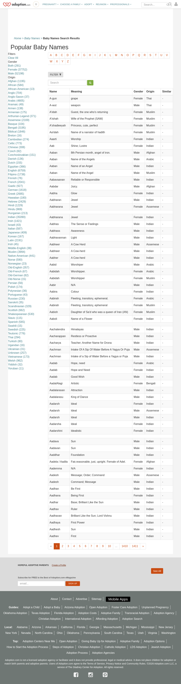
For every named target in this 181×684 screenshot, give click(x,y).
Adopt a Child (31, 607)
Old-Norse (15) (17, 279)
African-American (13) (21, 88)
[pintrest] (105, 675)
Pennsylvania (92, 633)
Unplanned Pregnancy (155, 607)
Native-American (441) (21, 255)
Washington (168, 633)
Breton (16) (15, 135)
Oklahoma (73, 633)
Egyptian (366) (17, 166)
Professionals (120, 4)
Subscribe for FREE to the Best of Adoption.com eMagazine (47, 577)
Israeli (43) (14, 224)
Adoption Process (77, 652)
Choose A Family (71, 4)
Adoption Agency (164, 613)
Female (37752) (17, 69)
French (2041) (16, 182)
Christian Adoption (50, 618)
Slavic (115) (15, 318)
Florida (81, 627)
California (67, 627)
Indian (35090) (17, 217)
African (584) (16, 85)
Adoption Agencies (103, 652)
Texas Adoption (40, 613)
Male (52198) (16, 73)
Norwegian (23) (17, 263)
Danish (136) (16, 158)
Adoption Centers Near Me (39, 641)
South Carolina (113, 633)
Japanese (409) (17, 232)
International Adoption (78, 618)
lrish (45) (13, 244)
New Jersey (166, 627)
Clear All (13, 57)
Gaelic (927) (15, 186)
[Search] (170, 4)
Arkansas (51, 627)
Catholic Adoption (115, 647)
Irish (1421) (15, 221)
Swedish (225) (16, 329)
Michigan (131, 627)
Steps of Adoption (63, 647)
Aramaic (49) (16, 104)
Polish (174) (15, 286)
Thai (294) (14, 337)
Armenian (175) (17, 112)
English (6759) (17, 170)
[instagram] (91, 675)
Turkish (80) (15, 341)
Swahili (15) (15, 325)
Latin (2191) (15, 240)
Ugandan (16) (16, 345)
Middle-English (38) (19, 248)
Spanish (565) (16, 321)
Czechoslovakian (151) (22, 154)
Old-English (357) (18, 267)
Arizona (36, 627)
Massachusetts (112, 627)
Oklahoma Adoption (15, 613)
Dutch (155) (15, 162)
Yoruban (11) (16, 368)
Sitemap (97, 599)
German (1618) (17, 189)
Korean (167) (16, 236)
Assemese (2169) (18, 120)
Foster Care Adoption (124, 607)
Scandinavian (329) (19, 306)
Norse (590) (15, 259)
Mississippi (147, 627)
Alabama (22, 627)
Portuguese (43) (18, 294)
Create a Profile (59, 565)
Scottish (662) (16, 310)
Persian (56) (15, 283)
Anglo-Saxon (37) (18, 96)
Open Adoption (98, 607)
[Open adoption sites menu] (36, 4)
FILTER (55, 74)
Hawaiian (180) (17, 197)
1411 (135, 546)
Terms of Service (96, 663)
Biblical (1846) (16, 131)
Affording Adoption (107, 618)
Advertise (81, 599)
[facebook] (77, 675)
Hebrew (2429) (17, 201)
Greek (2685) (16, 193)
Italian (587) (15, 228)
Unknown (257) (17, 352)
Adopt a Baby (52, 607)
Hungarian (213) (18, 213)
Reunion (102, 4)
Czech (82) (14, 151)
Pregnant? (51, 4)
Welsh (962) (15, 360)
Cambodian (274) (18, 139)
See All (157, 570)
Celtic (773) (15, 143)
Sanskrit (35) (15, 302)
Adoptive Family (110, 613)
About (54, 599)
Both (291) (14, 65)
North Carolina (43, 633)
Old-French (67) (17, 271)
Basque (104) (16, 123)
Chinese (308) (16, 147)
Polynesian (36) (17, 290)
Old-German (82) (18, 275)
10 (109, 546)
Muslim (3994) (16, 251)
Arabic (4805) (16, 100)
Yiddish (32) (15, 364)
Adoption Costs (87, 613)
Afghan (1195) (16, 81)
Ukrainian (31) (16, 349)
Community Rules (136, 663)
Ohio (60, 633)
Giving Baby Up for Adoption (98, 641)
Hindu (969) (15, 209)
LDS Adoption (138, 647)
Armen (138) (15, 108)
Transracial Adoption (137, 613)
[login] (177, 4)
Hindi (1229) (15, 205)
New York (11, 633)
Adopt (89, 4)
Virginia (152, 633)
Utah (141, 633)
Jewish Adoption (161, 647)
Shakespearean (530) (21, 314)
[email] (41, 583)
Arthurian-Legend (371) (22, 116)
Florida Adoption (64, 613)
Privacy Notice (113, 663)
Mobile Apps (118, 599)
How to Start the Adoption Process (27, 647)
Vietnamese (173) (18, 356)
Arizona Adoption (74, 607)
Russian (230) (16, 298)
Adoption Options (154, 641)
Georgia (94, 627)
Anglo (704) (15, 92)
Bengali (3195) (17, 127)
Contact (66, 599)
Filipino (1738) (16, 174)
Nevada (26, 633)
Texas (130, 633)
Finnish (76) (15, 178)
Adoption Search (132, 618)
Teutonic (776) (16, 333)
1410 (125, 546)
